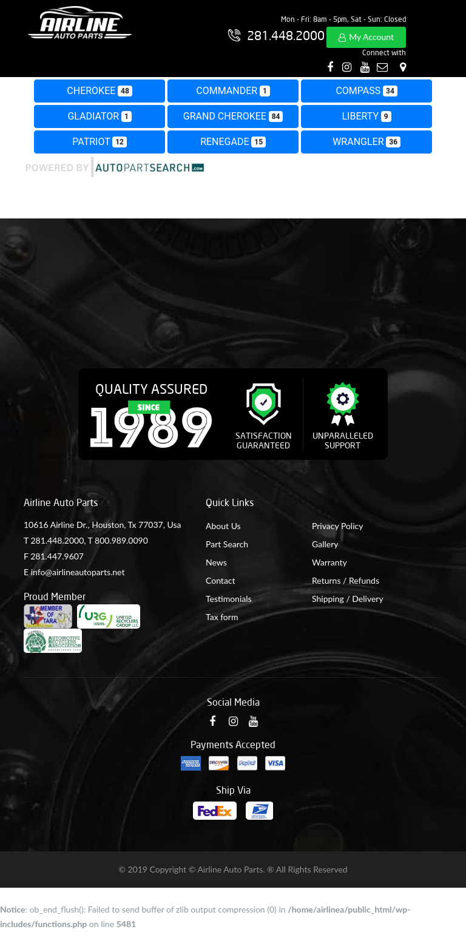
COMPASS (366, 90)
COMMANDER (232, 90)
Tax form (222, 617)
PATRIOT (99, 141)
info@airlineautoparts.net (78, 572)
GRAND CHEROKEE (233, 116)
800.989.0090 (121, 540)
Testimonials (229, 598)
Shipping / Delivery (347, 598)
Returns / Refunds (345, 580)
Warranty (329, 562)
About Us (223, 526)
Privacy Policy (337, 526)
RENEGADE (233, 141)
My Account (371, 37)
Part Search (227, 544)
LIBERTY (366, 116)
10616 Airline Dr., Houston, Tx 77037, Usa (102, 524)
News (216, 562)
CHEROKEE (99, 90)
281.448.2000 (57, 540)
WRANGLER (366, 141)
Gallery (325, 544)
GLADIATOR (99, 116)
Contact (220, 580)
